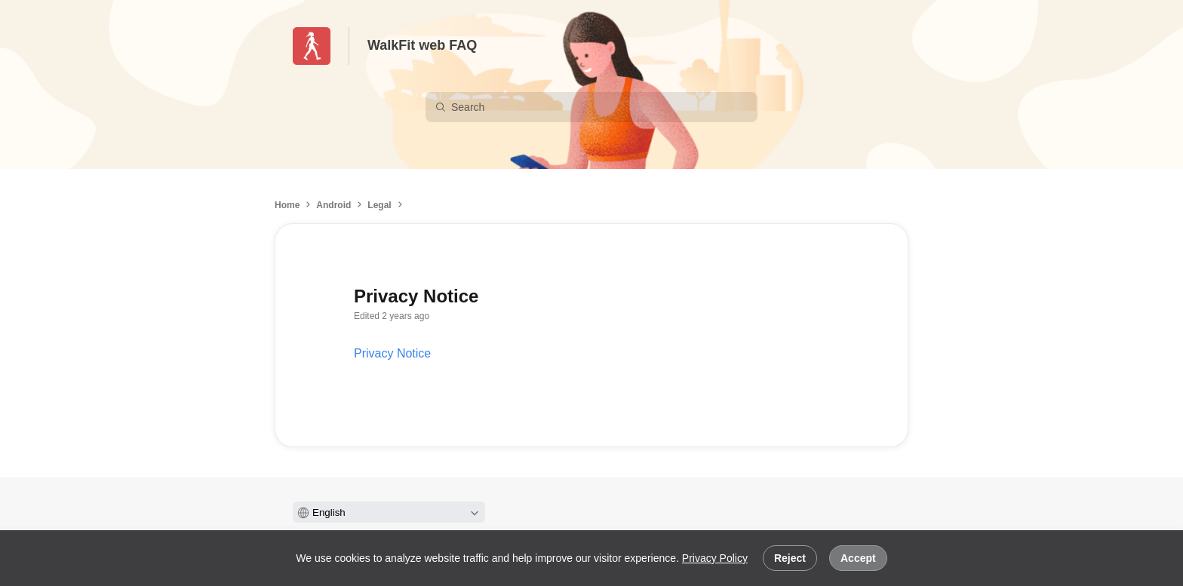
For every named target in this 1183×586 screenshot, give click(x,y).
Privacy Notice (392, 353)
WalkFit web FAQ (422, 45)
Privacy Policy (715, 558)
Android (333, 205)
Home (287, 205)
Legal (379, 205)
